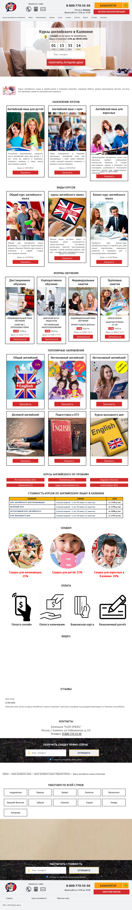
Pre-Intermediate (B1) (25, 479)
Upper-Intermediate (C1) (67, 485)
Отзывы (94, 17)
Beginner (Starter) (109, 479)
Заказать (25, 404)
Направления (41, 17)
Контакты (103, 17)
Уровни (52, 17)
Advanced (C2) (25, 485)
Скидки (68, 17)
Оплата (77, 17)
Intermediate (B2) (109, 485)
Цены (60, 17)
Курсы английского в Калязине (14, 17)
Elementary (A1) (67, 479)
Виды (30, 17)
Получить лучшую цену (66, 62)
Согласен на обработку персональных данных (67, 877)
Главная (9, 898)
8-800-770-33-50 (78, 5)
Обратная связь (63, 898)
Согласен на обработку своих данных (67, 759)
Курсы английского (39, 898)
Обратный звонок (111, 892)
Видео (85, 17)
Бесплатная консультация (111, 11)
